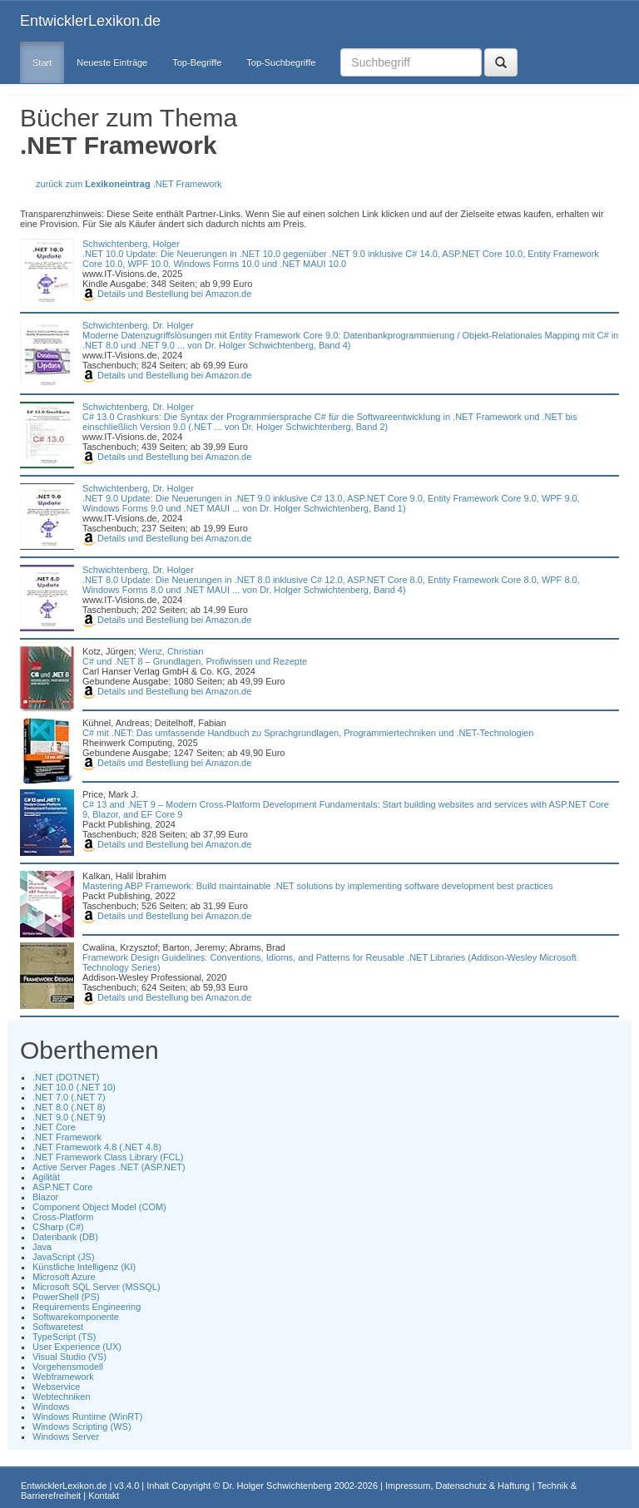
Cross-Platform (62, 1217)
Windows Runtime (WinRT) (87, 1416)
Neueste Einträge (112, 62)
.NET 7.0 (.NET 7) (69, 1097)
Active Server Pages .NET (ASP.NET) (109, 1167)
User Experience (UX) (76, 1347)
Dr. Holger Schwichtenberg (277, 1486)
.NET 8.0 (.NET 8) (69, 1107)
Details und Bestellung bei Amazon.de (166, 294)
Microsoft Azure (64, 1277)
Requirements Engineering (86, 1307)
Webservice (56, 1387)
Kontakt (103, 1496)
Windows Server (65, 1436)
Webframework (63, 1377)
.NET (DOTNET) (65, 1077)
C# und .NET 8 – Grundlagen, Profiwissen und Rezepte (194, 661)
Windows (51, 1407)
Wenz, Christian (171, 651)
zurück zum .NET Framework (129, 184)
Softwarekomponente (75, 1317)
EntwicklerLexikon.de (90, 20)
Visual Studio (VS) (69, 1357)
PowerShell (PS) (66, 1297)
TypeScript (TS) (64, 1337)
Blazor (45, 1197)
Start (42, 62)
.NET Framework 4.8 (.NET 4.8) (96, 1147)
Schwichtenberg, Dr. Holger (138, 325)
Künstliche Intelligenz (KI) (84, 1267)
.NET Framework (67, 1137)
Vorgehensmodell (67, 1367)
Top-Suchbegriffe (280, 62)
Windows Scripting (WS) (81, 1426)
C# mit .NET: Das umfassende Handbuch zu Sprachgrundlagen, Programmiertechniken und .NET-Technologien (307, 733)
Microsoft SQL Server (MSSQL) (96, 1287)
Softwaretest (57, 1327)
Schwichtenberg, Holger (131, 244)
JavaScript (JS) (63, 1257)
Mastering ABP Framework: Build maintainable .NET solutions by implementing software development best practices (317, 886)
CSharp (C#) (58, 1227)
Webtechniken (61, 1397)
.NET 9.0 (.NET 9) (69, 1117)
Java (42, 1247)
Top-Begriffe (196, 62)
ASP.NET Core (62, 1187)
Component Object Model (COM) (99, 1207)
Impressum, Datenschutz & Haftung (457, 1486)
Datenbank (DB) (65, 1237)
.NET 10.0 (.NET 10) (74, 1087)
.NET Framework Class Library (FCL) (107, 1157)
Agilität (46, 1177)
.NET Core (54, 1127)
